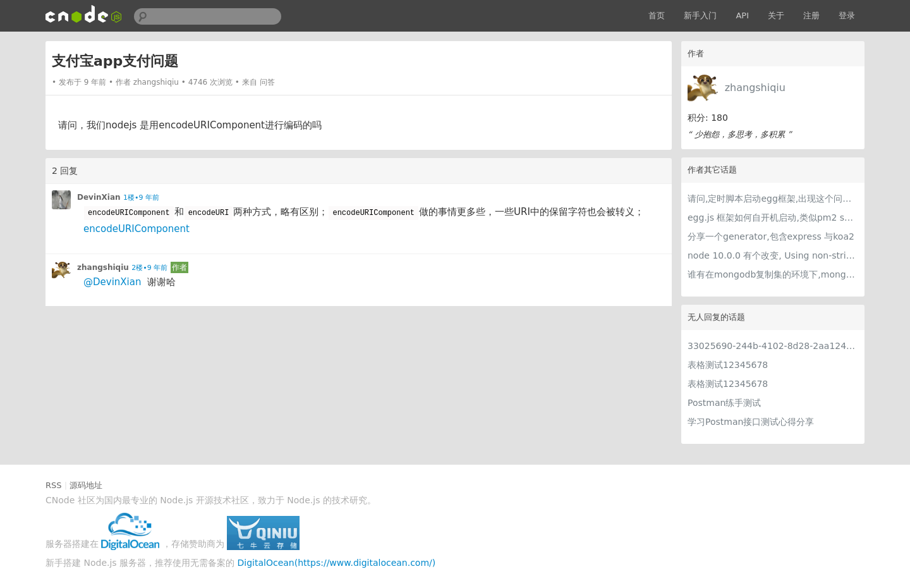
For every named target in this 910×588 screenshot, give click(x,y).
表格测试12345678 (728, 365)
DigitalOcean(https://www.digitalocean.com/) (337, 563)
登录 (847, 15)
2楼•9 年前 (149, 268)
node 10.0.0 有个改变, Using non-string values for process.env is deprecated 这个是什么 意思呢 (773, 255)
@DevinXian (112, 282)
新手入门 (700, 15)
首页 (656, 15)
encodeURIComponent (136, 229)
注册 (811, 15)
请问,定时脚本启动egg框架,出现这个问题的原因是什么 (773, 198)
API (742, 15)
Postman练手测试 (724, 403)
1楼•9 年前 (141, 197)
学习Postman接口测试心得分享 (751, 422)
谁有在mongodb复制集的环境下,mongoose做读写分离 (773, 274)
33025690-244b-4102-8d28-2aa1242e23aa (773, 346)
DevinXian (99, 197)
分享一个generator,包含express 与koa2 (771, 236)
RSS (54, 485)
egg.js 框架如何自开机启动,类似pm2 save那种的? (773, 217)
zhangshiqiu (755, 88)
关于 (776, 15)
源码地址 (86, 485)
